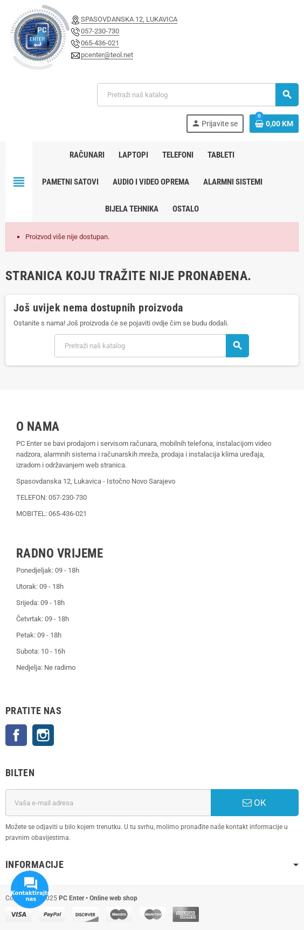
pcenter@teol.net (107, 55)
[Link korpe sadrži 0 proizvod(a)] (274, 123)
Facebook (16, 735)
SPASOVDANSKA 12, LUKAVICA (129, 19)
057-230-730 (100, 31)
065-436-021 (100, 43)
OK (254, 802)
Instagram (43, 735)
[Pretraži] (197, 94)
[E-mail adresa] (108, 802)
